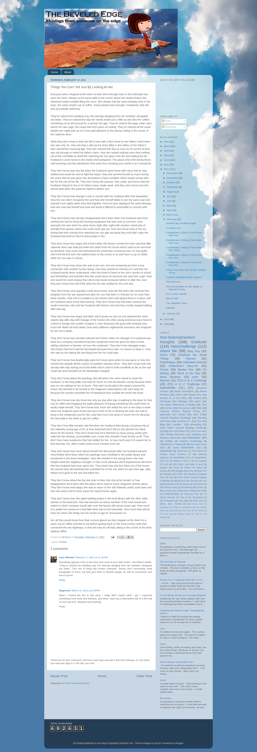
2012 (167, 164)
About (67, 72)
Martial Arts (185, 369)
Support (164, 467)
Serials (181, 414)
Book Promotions (184, 391)
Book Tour (202, 471)
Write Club (198, 501)
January (171, 313)
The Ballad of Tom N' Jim (181, 461)
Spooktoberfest (175, 511)
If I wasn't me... (174, 228)
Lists (204, 481)
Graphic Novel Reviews (173, 454)
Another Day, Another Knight (181, 223)
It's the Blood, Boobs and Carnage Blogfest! (183, 595)
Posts (166, 121)
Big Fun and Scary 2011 (177, 431)
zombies (203, 461)
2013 (167, 160)
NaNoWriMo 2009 (197, 437)
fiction (163, 354)
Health (203, 491)
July (169, 196)
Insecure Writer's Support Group (180, 411)
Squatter (170, 307)
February (172, 219)
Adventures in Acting (171, 444)
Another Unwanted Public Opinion (184, 277)
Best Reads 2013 (195, 504)
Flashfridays (167, 362)
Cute (204, 404)
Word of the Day (188, 373)
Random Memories (170, 437)
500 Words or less (168, 487)
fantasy (163, 471)
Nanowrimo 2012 (171, 484)
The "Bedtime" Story (176, 303)
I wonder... (177, 424)
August (171, 191)
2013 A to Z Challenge (192, 380)
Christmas (165, 401)
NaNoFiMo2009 (171, 494)
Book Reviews (170, 376)
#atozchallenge (183, 346)
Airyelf (157, 743)
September (173, 187)
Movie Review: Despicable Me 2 (177, 662)
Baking (177, 481)
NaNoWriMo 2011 (172, 387)
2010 (167, 319)
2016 (167, 146)
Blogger (179, 743)
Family (164, 369)
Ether (163, 543)
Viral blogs (183, 501)
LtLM (166, 464)
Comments (169, 127)
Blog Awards (166, 491)
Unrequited (169, 501)
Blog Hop (193, 351)
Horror (168, 408)
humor (179, 394)
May (169, 205)
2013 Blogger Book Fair (182, 471)
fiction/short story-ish (183, 365)
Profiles (63, 542)
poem (198, 401)
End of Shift (172, 298)
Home (54, 72)
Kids (199, 408)
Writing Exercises (175, 434)
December (172, 173)
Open (163, 644)
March (170, 214)
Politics (180, 474)
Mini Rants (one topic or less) (188, 464)
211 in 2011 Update (176, 294)
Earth (163, 680)
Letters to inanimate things (184, 507)
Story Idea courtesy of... (178, 421)
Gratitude (199, 342)
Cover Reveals (191, 481)
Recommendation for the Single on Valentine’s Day (184, 288)
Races (186, 484)
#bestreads (182, 451)
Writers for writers (193, 467)
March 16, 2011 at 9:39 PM (86, 590)
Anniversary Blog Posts (192, 487)
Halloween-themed (195, 362)
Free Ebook (197, 451)
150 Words (198, 484)
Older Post (144, 676)
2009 (167, 324)
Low (162, 628)
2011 (167, 169)
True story (201, 431)
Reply (62, 580)
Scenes (190, 358)
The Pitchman (173, 282)
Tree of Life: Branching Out (193, 497)
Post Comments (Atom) (77, 683)
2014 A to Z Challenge (183, 384)
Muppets (168, 474)
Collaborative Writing (186, 491)
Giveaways (164, 507)
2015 (167, 150)
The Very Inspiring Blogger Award (175, 514)
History (197, 398)
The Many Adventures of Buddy (177, 404)
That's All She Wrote (195, 511)
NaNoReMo (166, 451)
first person (184, 408)
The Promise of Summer (173, 561)
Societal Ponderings (191, 441)
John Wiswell (66, 557)
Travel (176, 467)
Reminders (166, 698)
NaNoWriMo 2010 (181, 457)
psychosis (165, 414)
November (172, 178)
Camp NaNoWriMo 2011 (187, 447)
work (195, 376)
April (169, 210)
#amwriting (195, 424)
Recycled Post (191, 494)
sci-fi (171, 477)
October (171, 182)
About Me (168, 351)
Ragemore (65, 590)
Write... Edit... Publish (171, 504)
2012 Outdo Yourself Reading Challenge (183, 427)
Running (202, 417)
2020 (167, 141)
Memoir (165, 380)
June (169, 201)
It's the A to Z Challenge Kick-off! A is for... (182, 580)
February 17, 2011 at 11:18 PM (91, 557)
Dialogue (182, 401)
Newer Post (59, 676)
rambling (196, 434)
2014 (167, 155)
